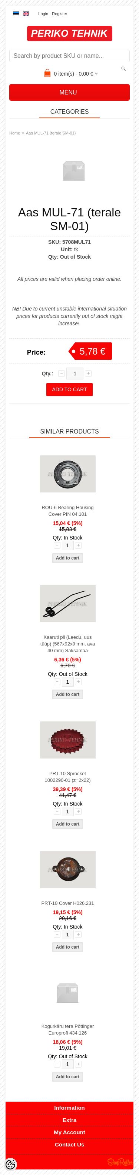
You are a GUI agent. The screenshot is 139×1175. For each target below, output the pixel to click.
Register (59, 13)
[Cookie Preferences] (10, 1164)
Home (14, 133)
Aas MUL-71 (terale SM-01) (51, 133)
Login (43, 13)
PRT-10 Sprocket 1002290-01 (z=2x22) (68, 777)
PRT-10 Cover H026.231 (67, 903)
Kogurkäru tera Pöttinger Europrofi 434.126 (68, 1029)
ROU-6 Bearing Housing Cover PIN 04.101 (67, 511)
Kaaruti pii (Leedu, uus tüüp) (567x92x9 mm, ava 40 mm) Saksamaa (67, 643)
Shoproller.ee (120, 1162)
